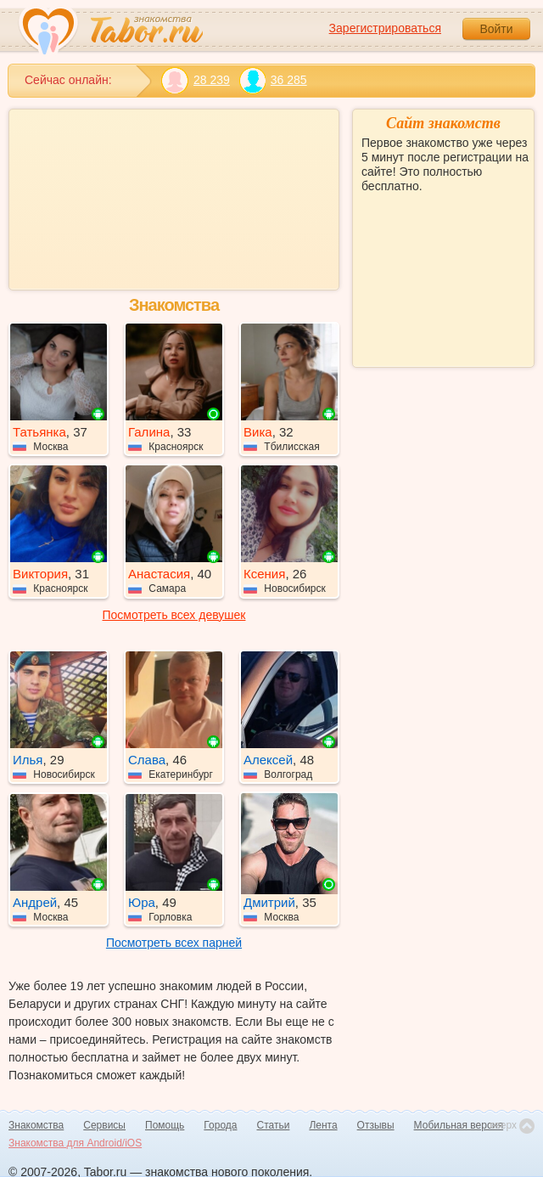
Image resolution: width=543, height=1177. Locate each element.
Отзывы (376, 1125)
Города (220, 1125)
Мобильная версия (459, 1125)
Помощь (164, 1125)
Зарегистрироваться (385, 28)
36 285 (272, 80)
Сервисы (104, 1125)
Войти (495, 29)
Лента (323, 1125)
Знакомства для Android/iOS (75, 1143)
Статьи (273, 1125)
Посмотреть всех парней (174, 942)
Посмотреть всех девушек (174, 615)
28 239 (195, 80)
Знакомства (36, 1125)
